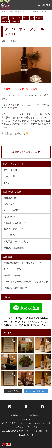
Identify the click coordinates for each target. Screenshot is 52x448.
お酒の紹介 (12, 12)
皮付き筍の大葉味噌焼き (16, 288)
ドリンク (8, 182)
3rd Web (30, 435)
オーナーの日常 (11, 210)
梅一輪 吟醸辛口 (12, 275)
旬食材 (13, 22)
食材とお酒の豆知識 (14, 248)
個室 (32, 18)
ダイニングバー (15, 18)
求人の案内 (9, 235)
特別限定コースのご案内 (16, 241)
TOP (3, 12)
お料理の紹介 (10, 198)
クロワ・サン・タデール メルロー (33, 12)
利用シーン (9, 216)
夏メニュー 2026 (12, 269)
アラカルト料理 (11, 170)
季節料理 (5, 22)
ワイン (25, 18)
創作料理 (39, 18)
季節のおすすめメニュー (16, 229)
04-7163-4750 (27, 419)
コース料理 (9, 176)
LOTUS (4, 18)
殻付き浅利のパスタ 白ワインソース (22, 263)
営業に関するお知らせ (15, 223)
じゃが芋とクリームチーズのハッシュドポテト (27, 281)
